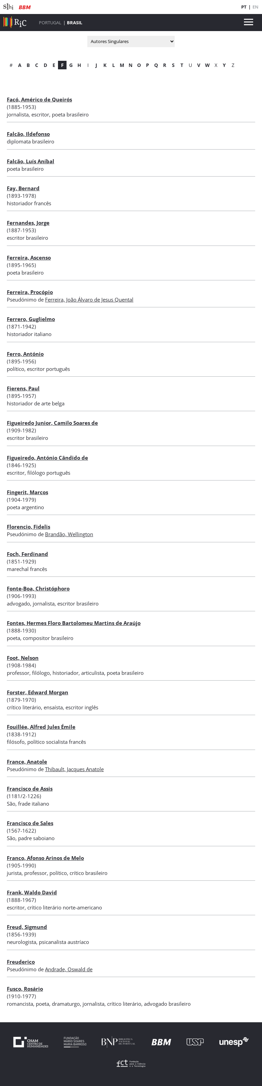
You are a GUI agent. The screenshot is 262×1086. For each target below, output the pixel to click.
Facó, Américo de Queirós (39, 99)
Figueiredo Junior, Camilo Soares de (52, 422)
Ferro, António (25, 353)
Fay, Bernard (23, 188)
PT (244, 7)
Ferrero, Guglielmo (31, 319)
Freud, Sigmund (27, 926)
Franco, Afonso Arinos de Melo (45, 857)
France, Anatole (27, 761)
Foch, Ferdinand (27, 554)
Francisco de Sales (30, 823)
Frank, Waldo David (32, 892)
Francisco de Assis (30, 788)
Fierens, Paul (23, 388)
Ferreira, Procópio (30, 292)
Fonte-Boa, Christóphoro (38, 588)
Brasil (74, 22)
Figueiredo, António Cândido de (47, 457)
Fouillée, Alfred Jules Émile (41, 726)
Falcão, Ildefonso (28, 133)
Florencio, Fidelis (28, 526)
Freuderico (21, 961)
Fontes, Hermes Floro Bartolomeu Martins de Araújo (74, 622)
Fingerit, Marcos (27, 492)
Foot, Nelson (23, 657)
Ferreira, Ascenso (29, 257)
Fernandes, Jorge (28, 222)
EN (255, 7)
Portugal (50, 22)
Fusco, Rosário (25, 988)
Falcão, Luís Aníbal (30, 161)
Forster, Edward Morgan (37, 692)
